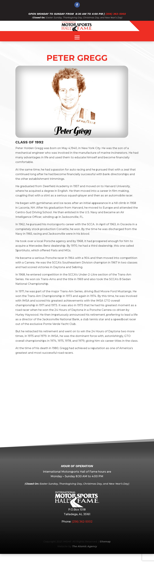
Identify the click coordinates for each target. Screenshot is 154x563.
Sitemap (105, 541)
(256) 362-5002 (115, 13)
